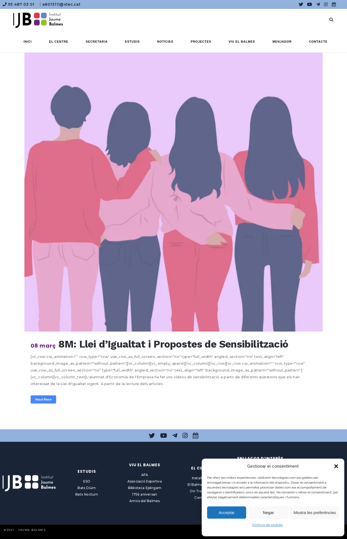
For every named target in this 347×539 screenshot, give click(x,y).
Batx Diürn (87, 488)
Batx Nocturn (86, 494)
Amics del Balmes (144, 501)
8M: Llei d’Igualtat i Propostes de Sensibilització (173, 344)
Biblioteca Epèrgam (145, 488)
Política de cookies (267, 525)
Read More (43, 399)
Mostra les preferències (315, 512)
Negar (268, 512)
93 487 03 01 (18, 4)
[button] (336, 466)
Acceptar (226, 512)
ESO (87, 481)
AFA (144, 475)
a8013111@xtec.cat (60, 4)
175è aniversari (144, 494)
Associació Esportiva (144, 481)
